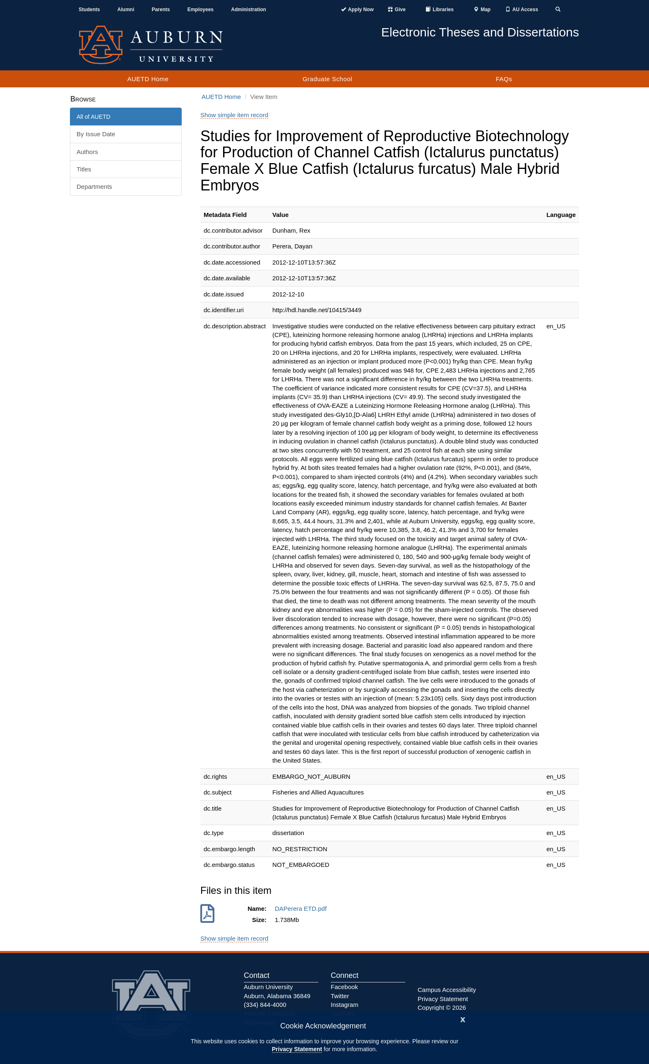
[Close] (462, 1018)
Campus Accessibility (447, 989)
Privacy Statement (297, 1049)
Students (89, 9)
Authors (87, 151)
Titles (84, 169)
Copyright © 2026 (442, 1007)
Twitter (340, 995)
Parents (160, 9)
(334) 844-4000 (265, 1004)
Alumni (126, 9)
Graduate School (327, 78)
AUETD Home (147, 78)
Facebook (344, 986)
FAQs (504, 78)
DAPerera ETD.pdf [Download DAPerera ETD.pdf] (302, 908)
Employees (200, 9)
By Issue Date (96, 133)
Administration (248, 9)
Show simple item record (234, 114)
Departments (94, 186)
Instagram (344, 1004)
